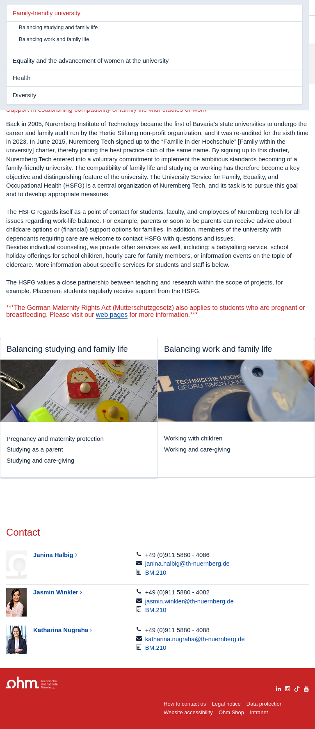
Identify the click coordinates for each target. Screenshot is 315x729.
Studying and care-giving (40, 460)
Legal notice (226, 704)
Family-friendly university (46, 12)
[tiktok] (297, 688)
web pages (112, 314)
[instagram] (287, 688)
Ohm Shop (231, 712)
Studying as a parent (35, 449)
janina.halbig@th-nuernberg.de (187, 563)
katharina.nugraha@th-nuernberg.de (195, 638)
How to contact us (185, 704)
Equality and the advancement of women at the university (91, 60)
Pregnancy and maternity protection (55, 438)
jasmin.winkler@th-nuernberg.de (189, 601)
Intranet (259, 712)
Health (21, 77)
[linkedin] (278, 688)
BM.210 (156, 572)
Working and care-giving (197, 449)
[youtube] (306, 688)
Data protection (265, 704)
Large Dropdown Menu (32, 682)
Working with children (193, 438)
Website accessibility (188, 712)
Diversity (25, 95)
